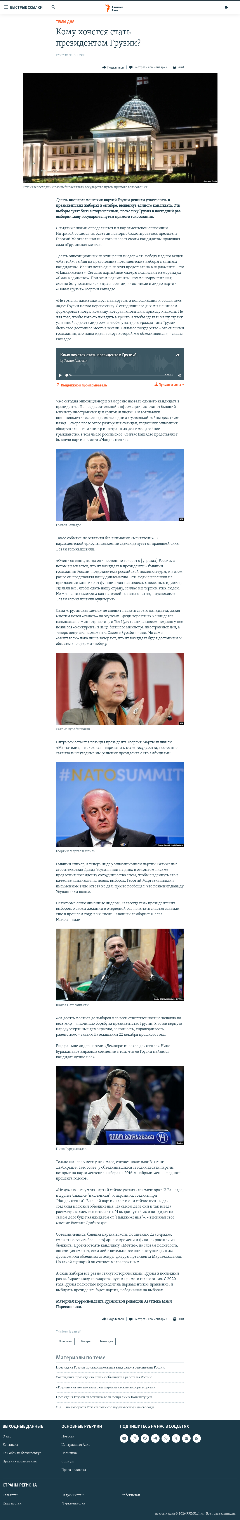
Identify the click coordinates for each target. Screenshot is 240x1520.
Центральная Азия (75, 1445)
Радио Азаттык (75, 361)
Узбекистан (131, 1495)
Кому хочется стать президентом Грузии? (98, 355)
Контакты (10, 1445)
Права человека (73, 1470)
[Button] (113, 68)
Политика (69, 1453)
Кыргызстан (12, 1503)
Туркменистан (73, 1503)
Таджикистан (73, 1495)
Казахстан (11, 1495)
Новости (68, 1436)
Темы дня (65, 22)
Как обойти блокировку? (22, 1453)
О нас (7, 1436)
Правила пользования (20, 1462)
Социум (67, 1462)
